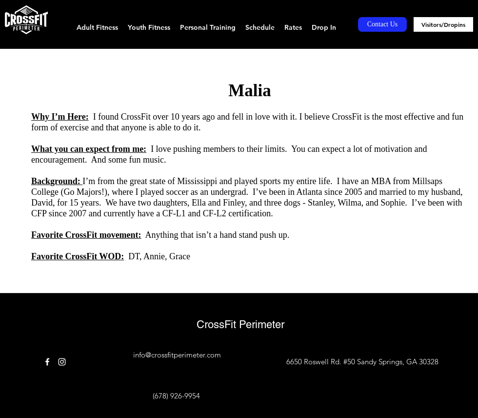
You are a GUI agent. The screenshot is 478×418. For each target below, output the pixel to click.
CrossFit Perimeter (240, 324)
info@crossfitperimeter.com (177, 354)
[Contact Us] (382, 24)
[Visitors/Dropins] (443, 24)
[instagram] (62, 362)
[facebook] (47, 362)
